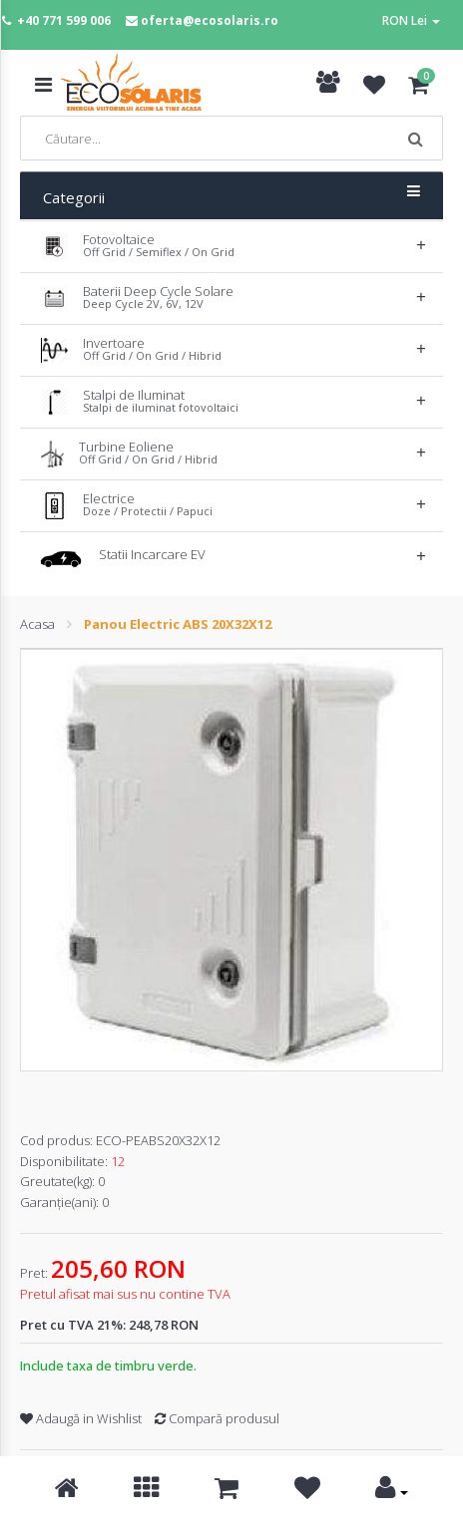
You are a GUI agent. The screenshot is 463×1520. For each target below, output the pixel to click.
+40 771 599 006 (64, 20)
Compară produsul (217, 1418)
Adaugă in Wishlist (81, 1418)
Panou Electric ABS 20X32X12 (177, 624)
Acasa (37, 624)
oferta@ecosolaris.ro (209, 20)
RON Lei (411, 20)
